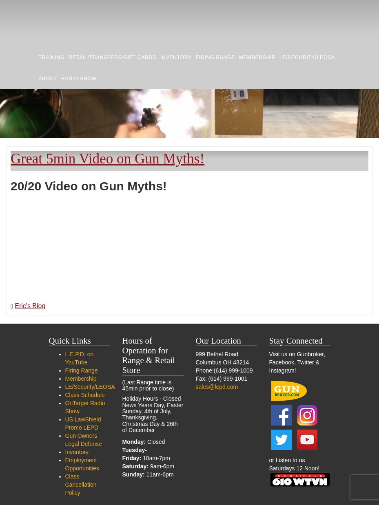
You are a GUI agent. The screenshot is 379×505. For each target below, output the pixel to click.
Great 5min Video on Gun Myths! (107, 159)
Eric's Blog (30, 305)
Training (52, 57)
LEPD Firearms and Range (71, 23)
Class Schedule (85, 395)
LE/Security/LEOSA (307, 57)
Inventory (176, 57)
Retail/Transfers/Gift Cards (112, 57)
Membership (257, 57)
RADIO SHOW (79, 79)
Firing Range (215, 57)
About (48, 79)
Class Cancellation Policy (81, 484)
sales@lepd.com (217, 387)
